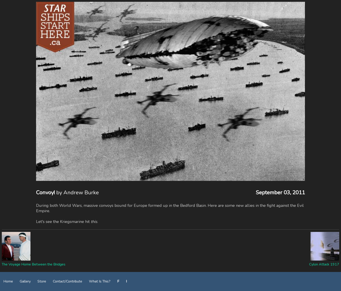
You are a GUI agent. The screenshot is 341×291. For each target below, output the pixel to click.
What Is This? (99, 281)
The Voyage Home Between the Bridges (33, 264)
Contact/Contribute (67, 281)
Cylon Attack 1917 (324, 264)
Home (8, 281)
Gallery (25, 281)
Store (41, 281)
